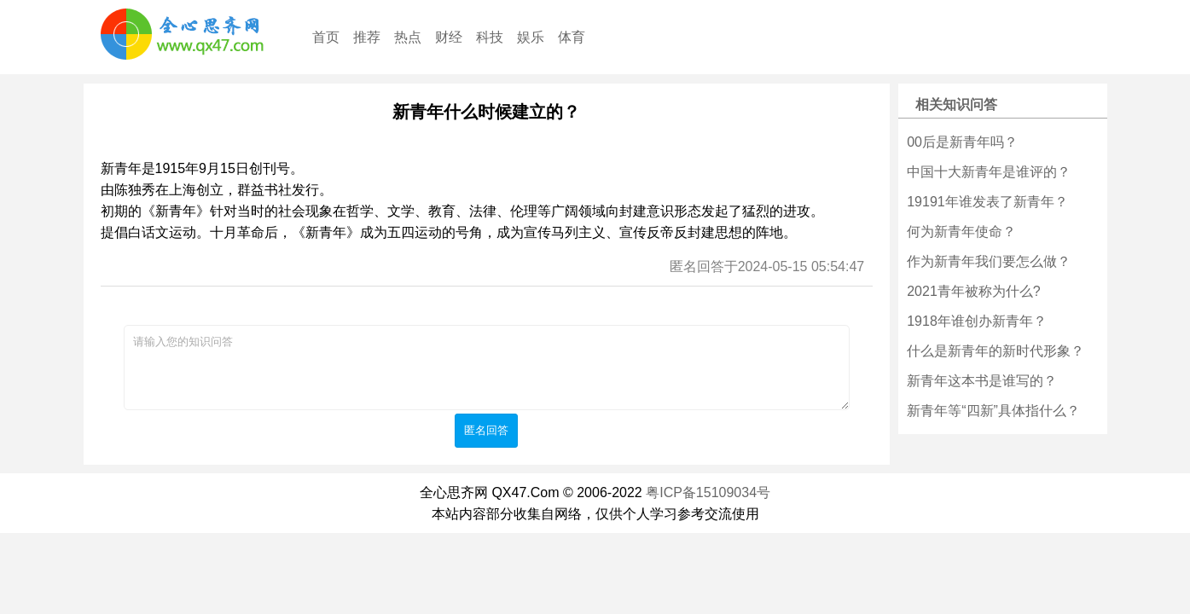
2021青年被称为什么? (974, 291)
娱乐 (530, 37)
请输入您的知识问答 (487, 367)
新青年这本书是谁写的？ (982, 381)
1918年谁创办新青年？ (977, 321)
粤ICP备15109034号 (708, 492)
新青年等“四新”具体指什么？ (993, 410)
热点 (407, 37)
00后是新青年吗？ (962, 142)
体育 (571, 37)
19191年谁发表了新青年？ (987, 201)
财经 (448, 37)
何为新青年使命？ (961, 231)
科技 (489, 37)
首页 (326, 37)
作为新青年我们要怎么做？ (989, 261)
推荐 (366, 37)
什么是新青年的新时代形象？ (995, 351)
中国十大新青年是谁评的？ (989, 172)
